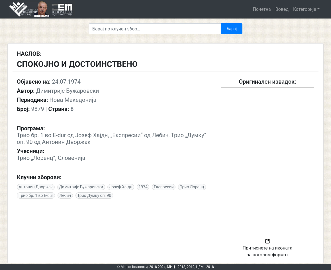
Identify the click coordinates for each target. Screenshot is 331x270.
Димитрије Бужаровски (81, 187)
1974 (142, 187)
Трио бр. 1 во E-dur (36, 195)
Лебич (65, 195)
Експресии (164, 187)
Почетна (262, 9)
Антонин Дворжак (36, 187)
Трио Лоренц (192, 187)
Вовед (282, 9)
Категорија (304, 9)
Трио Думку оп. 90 (94, 195)
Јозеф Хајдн (120, 187)
